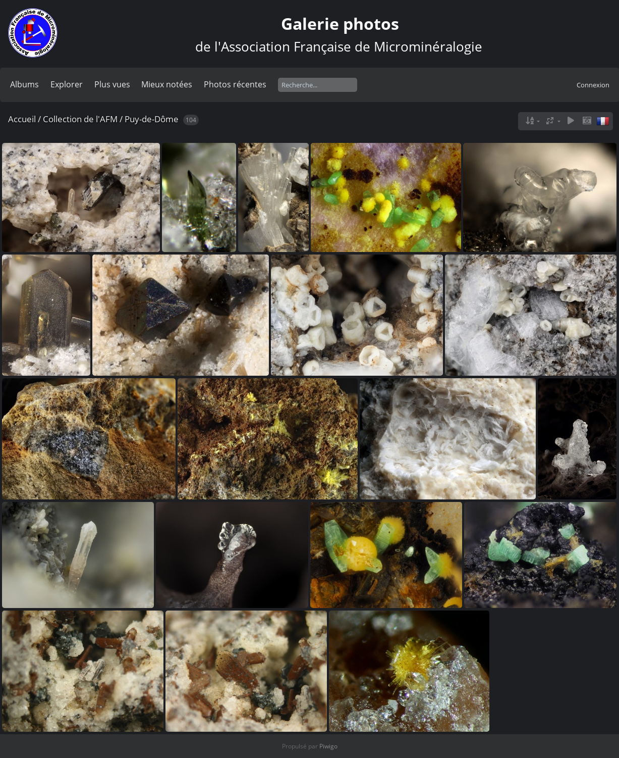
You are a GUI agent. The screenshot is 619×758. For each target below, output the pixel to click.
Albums (24, 84)
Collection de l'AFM (80, 119)
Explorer (66, 84)
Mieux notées (166, 84)
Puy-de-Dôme (152, 119)
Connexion (593, 84)
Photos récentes (235, 84)
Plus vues (112, 84)
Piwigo (328, 746)
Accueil (22, 119)
